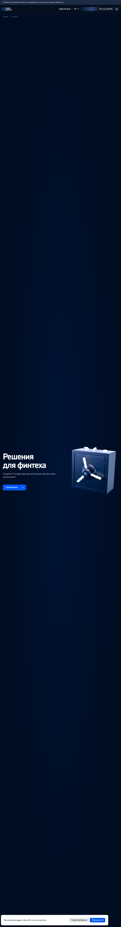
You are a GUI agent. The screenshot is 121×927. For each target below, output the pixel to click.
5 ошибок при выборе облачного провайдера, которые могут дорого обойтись (34, 2)
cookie (18, 920)
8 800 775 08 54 (65, 9)
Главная (5, 17)
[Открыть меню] (116, 9)
